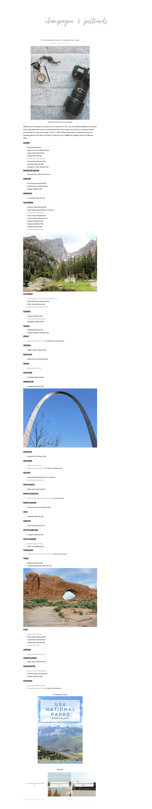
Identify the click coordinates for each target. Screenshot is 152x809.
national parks (28, 799)
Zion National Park (33, 645)
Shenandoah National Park (36, 654)
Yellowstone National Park (36, 341)
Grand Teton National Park (36, 686)
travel (38, 799)
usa (43, 799)
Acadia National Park (34, 368)
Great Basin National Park (36, 480)
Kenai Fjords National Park (36, 159)
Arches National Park (34, 634)
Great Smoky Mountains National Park (40, 498)
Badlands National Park (35, 544)
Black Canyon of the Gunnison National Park (42, 299)
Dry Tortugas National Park (36, 319)
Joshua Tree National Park (36, 213)
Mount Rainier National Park (37, 671)
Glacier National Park (34, 465)
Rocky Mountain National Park (37, 307)
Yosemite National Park (35, 229)
